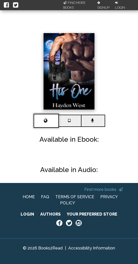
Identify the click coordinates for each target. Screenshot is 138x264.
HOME (29, 196)
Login (120, 5)
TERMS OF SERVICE (74, 196)
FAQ (45, 196)
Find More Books (74, 5)
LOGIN (27, 214)
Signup (103, 5)
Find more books (103, 189)
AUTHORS (50, 214)
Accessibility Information (91, 248)
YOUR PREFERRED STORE (92, 214)
